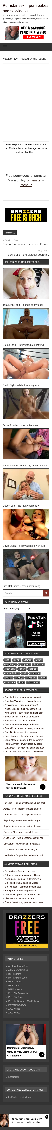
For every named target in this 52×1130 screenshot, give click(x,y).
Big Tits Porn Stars (17, 978)
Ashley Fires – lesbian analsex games (22, 809)
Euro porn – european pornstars (20, 890)
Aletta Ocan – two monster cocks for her (23, 838)
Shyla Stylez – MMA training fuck (21, 385)
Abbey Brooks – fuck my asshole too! (23, 709)
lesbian (33, 669)
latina (22, 669)
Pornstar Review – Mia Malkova (24, 1001)
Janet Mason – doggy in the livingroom (24, 740)
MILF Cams (14, 985)
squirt (42, 678)
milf (24, 673)
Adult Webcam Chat (18, 966)
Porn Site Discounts (18, 993)
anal (7, 660)
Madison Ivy (10, 233)
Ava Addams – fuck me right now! (21, 705)
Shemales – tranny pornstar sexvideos (24, 902)
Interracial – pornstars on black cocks (23, 894)
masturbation (11, 673)
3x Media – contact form (20, 1097)
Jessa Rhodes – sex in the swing (21, 425)
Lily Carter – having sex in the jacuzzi (21, 844)
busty (38, 660)
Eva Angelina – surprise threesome (22, 717)
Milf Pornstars (15, 989)
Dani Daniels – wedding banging (21, 732)
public (8, 678)
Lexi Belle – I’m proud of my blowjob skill (23, 855)
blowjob (28, 660)
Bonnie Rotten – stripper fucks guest (23, 697)
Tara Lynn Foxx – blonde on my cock (23, 305)
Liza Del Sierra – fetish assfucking (21, 586)
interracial (10, 669)
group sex (25, 664)
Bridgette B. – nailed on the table (21, 720)
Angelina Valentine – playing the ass (23, 701)
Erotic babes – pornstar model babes (23, 887)
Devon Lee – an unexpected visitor (22, 724)
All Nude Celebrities (18, 970)
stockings (10, 682)
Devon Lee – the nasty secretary (21, 505)
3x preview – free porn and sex (20, 871)
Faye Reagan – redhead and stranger (21, 820)
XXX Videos (14, 1009)
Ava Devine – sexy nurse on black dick (24, 713)
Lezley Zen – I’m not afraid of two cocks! (25, 751)
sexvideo (31, 678)
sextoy (19, 678)
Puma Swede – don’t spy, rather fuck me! (25, 465)
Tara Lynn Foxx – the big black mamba (22, 814)
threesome (33, 682)
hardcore (38, 664)
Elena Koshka (15, 981)
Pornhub (26, 185)
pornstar (35, 673)
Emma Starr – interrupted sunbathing (23, 345)
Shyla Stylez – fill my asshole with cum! (24, 545)
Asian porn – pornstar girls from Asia (23, 879)
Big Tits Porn (14, 974)
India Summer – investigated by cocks (23, 744)
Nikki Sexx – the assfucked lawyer (20, 849)
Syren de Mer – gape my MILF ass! (20, 832)
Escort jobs (13, 1077)
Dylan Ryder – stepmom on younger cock (25, 728)
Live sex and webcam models (19, 898)
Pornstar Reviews (17, 1005)
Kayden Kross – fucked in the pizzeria (22, 826)
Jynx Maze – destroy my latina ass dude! (25, 748)
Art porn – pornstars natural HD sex (22, 875)
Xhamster (34, 180)
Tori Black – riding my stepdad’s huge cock (24, 803)
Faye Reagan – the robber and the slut (24, 736)
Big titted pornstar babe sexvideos (21, 883)
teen (21, 682)
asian (16, 660)
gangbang (10, 664)
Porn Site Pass (15, 997)
